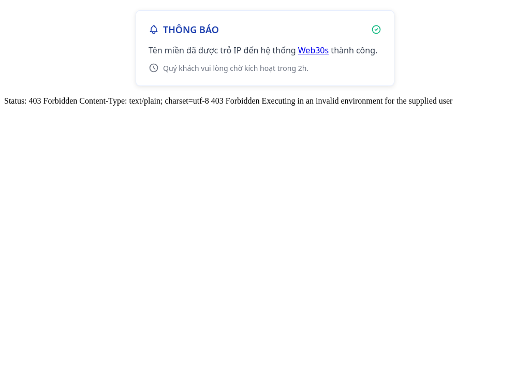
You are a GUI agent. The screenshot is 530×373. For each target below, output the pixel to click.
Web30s (313, 50)
